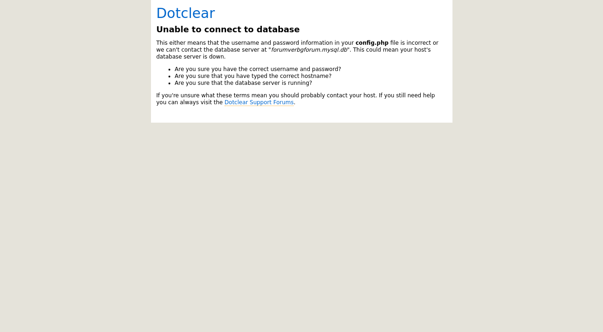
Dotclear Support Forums (259, 102)
